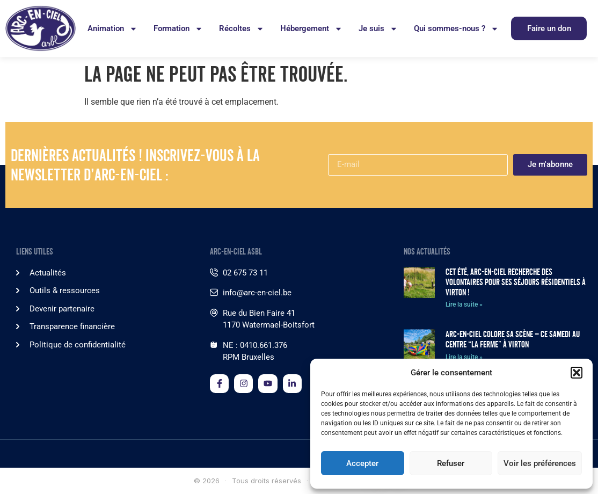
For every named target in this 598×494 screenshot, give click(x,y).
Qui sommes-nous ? (456, 28)
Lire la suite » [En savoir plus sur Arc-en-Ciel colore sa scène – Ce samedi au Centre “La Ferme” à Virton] (464, 357)
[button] (576, 372)
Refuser (450, 463)
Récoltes (241, 28)
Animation (112, 28)
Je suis (378, 28)
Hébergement (311, 28)
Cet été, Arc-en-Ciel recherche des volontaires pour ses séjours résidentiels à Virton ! (516, 282)
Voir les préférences (540, 463)
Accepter (362, 463)
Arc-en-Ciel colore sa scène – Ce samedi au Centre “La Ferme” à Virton (513, 339)
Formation (178, 28)
